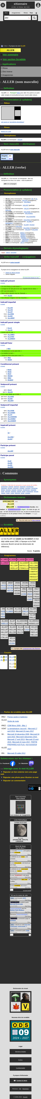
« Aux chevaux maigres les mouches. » (14, 298)
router (12, 493)
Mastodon (26, 1090)
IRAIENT (10, 380)
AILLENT (11, 400)
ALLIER (26, 225)
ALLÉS (10, 465)
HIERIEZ (23, 238)
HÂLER (20, 139)
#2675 (24, 899)
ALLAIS (10, 308)
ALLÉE (10, 463)
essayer (13, 490)
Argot (23, 509)
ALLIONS (11, 314)
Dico (5, 46)
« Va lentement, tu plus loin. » (11, 351)
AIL (36, 199)
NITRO (10, 588)
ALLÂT (10, 415)
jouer (2, 491)
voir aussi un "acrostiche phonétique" (12, 122)
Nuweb (25, 1098)
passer (19, 491)
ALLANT (10, 451)
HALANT (25, 205)
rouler (8, 493)
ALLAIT (10, 312)
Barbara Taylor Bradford (17, 911)
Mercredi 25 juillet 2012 (16, 755)
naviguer (13, 491)
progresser (29, 491)
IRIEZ (9, 378)
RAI (3, 614)
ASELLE (5, 623)
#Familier (20, 852)
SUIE (23, 858)
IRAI (9, 348)
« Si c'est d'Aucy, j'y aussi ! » (10, 286)
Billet (18, 93)
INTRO (10, 585)
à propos (3, 283)
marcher (7, 491)
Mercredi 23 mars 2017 (25, 733)
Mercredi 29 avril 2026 (16, 905)
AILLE (10, 390)
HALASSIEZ (29, 213)
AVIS (4, 585)
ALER (4, 657)
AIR (3, 611)
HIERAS (23, 234)
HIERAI (22, 233)
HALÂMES (27, 202)
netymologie (14, 919)
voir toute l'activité (27, 891)
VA (8, 433)
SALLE (25, 611)
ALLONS (10, 437)
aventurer (23, 486)
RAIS (30, 594)
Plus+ (29, 856)
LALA (27, 630)
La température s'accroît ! (17, 730)
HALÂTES (27, 220)
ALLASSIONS (12, 417)
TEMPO (19, 872)
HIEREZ (23, 236)
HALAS (26, 208)
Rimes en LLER (6, 131)
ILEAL (12, 643)
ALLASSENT (12, 421)
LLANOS (10, 611)
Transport (13, 93)
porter (24, 491)
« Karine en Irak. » (7, 332)
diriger (3, 490)
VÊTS (22, 242)
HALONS (35, 229)
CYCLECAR (17, 864)
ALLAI (10, 328)
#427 (9, 751)
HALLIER (19, 226)
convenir (27, 488)
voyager (27, 493)
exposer (19, 490)
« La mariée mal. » (7, 353)
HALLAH (8, 210)
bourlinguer (29, 486)
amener (10, 486)
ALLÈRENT (11, 339)
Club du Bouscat (15, 903)
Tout (26, 868)
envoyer (8, 490)
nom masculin (15, 149)
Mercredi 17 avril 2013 (16, 741)
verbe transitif (15, 262)
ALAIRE (29, 221)
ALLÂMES (11, 334)
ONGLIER (24, 880)
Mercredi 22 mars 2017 (21, 744)
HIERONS (25, 241)
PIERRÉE (17, 886)
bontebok (13, 921)
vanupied (13, 252)
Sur (7, 765)
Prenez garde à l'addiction (17, 719)
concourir (16, 488)
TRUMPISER (18, 876)
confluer (21, 488)
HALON (27, 229)
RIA (3, 617)
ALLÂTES (11, 336)
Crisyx (12, 899)
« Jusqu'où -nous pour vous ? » (11, 355)
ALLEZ (10, 295)
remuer (36, 491)
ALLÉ (9, 461)
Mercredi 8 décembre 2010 (26, 738)
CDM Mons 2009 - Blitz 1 (17, 727)
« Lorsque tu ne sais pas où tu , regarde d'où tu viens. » (19, 289)
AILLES (10, 392)
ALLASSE (11, 410)
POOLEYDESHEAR (16, 909)
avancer (16, 486)
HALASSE (27, 212)
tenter (22, 493)
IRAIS (9, 370)
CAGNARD (17, 854)
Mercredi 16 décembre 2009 (18, 736)
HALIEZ (31, 225)
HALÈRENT (9, 223)
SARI (30, 599)
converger (34, 488)
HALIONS (26, 228)
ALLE (12, 657)
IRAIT (9, 374)
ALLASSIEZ (11, 419)
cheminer (4, 488)
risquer (3, 493)
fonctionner (26, 490)
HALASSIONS (30, 216)
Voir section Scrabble (13, 59)
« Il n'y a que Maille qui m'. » (10, 394)
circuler (10, 488)
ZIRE (24, 594)
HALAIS (24, 200)
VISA (4, 588)
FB (20, 1090)
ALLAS (10, 330)
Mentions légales (20, 1052)
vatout (8, 252)
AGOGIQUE (24, 870)
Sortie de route (13, 723)
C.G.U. (20, 1061)
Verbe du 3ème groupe (12, 272)
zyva (3, 252)
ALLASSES (11, 412)
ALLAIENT (11, 318)
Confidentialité (20, 1069)
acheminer (4, 486)
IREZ (9, 358)
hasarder (33, 490)
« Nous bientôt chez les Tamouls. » (13, 293)
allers (10, 158)
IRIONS (10, 376)
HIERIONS (25, 239)
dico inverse (36, 520)
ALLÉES (10, 467)
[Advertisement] (20, 32)
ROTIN (10, 591)
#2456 (27, 931)
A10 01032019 (31, 746)
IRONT (10, 360)
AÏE (32, 199)
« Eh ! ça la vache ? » (8, 291)
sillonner (17, 493)
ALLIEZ (10, 316)
